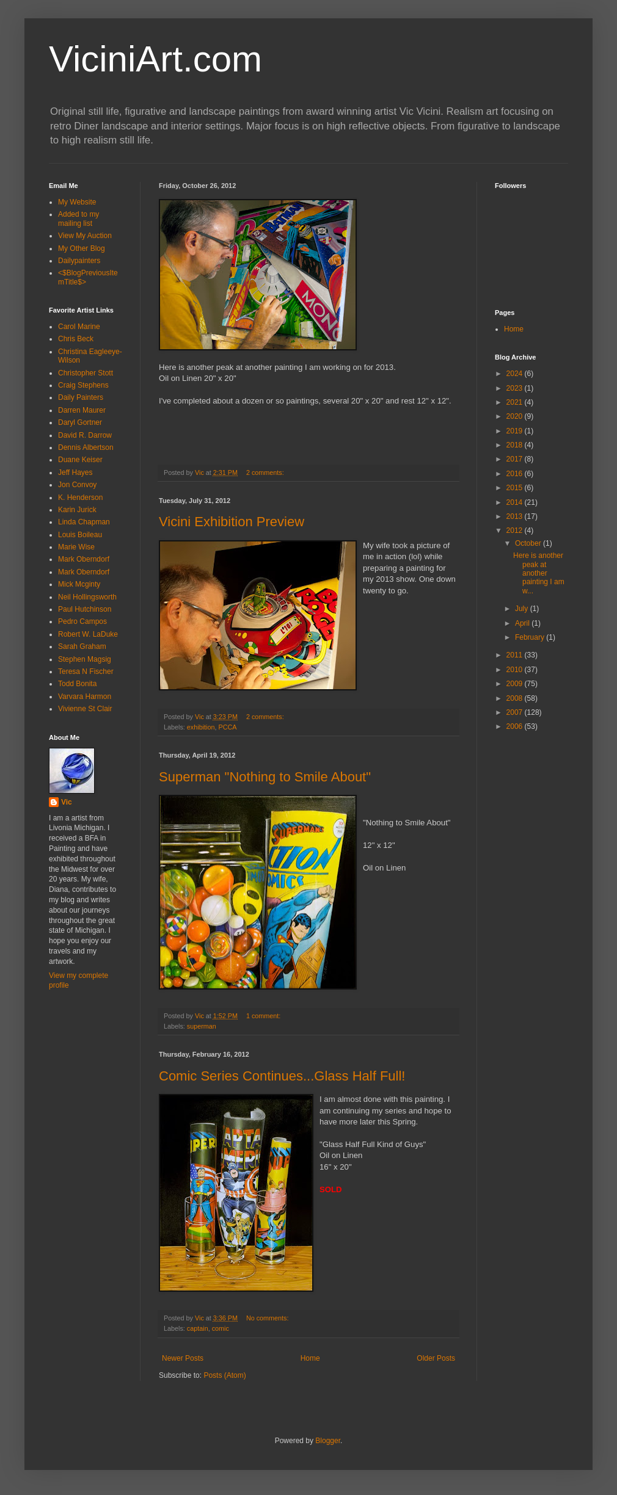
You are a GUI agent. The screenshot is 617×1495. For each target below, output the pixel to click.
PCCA (227, 727)
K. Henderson (80, 497)
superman (201, 1026)
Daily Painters (80, 397)
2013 (515, 516)
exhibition (201, 727)
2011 (515, 655)
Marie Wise (76, 547)
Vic (66, 802)
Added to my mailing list (78, 218)
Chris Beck (75, 339)
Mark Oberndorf (83, 559)
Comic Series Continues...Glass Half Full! (282, 1076)
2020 (515, 416)
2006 (515, 726)
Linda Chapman (84, 522)
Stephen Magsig (84, 659)
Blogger (327, 1440)
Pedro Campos (82, 621)
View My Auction (85, 235)
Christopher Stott (85, 373)
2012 (515, 530)
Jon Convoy (77, 484)
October (529, 543)
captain (197, 1328)
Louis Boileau (80, 534)
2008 (515, 698)
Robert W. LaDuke (88, 634)
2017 (515, 459)
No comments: (268, 1318)
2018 (515, 445)
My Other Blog (81, 248)
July (522, 608)
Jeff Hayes (75, 472)
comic (220, 1328)
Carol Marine (79, 326)
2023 (515, 388)
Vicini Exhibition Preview (231, 521)
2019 (515, 431)
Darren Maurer (82, 410)
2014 (515, 502)
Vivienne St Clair (85, 708)
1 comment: (264, 1015)
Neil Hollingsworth (87, 597)
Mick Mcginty (79, 584)
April (523, 623)
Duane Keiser (80, 459)
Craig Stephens (83, 385)
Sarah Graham (82, 646)
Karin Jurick (77, 509)
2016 (515, 473)
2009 (515, 683)
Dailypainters (79, 260)
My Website (77, 202)
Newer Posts (182, 1358)
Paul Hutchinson (84, 609)
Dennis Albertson (86, 447)
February (530, 637)
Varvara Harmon (84, 696)
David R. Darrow (85, 435)
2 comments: (266, 472)
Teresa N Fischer (86, 671)
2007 (515, 712)
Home (310, 1358)
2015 (515, 487)
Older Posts (436, 1358)
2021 (515, 402)
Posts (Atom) (224, 1375)
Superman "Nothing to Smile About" (265, 776)
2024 (515, 373)
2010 (515, 669)
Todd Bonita (77, 683)
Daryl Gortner (80, 422)
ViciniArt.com (155, 58)
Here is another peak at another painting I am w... (538, 573)
